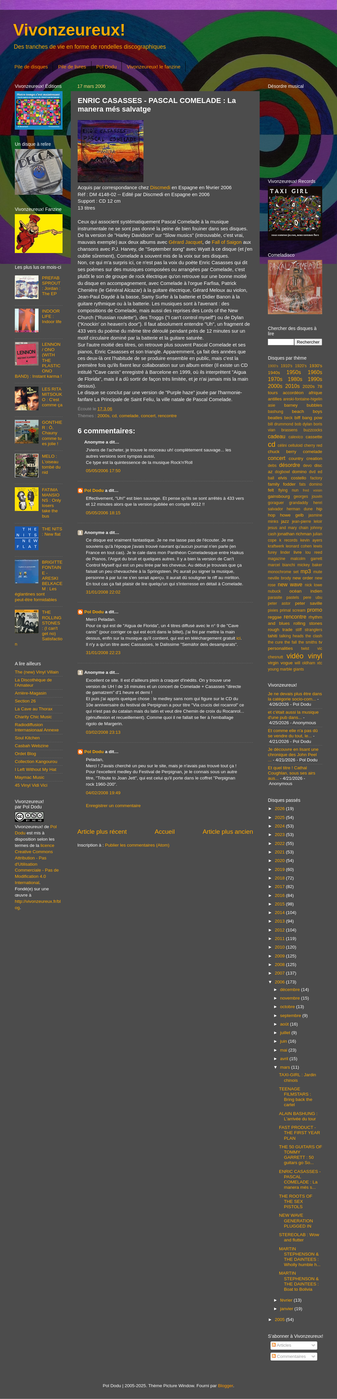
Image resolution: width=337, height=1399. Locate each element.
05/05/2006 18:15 (103, 512)
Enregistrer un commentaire (113, 805)
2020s (308, 386)
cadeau (276, 436)
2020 (280, 860)
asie (271, 405)
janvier (287, 1308)
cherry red (313, 445)
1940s (274, 372)
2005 (280, 1319)
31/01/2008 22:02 (103, 592)
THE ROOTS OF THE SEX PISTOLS (295, 1201)
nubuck (274, 591)
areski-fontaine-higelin (302, 399)
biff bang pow (308, 417)
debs (272, 465)
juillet (286, 1032)
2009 (280, 956)
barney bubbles (303, 405)
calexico (296, 437)
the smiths (307, 642)
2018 (280, 878)
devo (307, 465)
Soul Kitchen (27, 737)
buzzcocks (312, 430)
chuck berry (282, 451)
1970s (275, 379)
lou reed (313, 552)
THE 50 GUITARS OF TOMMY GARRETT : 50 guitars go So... (300, 1154)
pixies (273, 610)
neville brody (279, 578)
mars (285, 1067)
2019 (280, 869)
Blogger (225, 1385)
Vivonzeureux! (69, 30)
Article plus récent (102, 831)
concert (148, 415)
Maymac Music (29, 777)
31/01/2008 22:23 (103, 652)
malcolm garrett (306, 558)
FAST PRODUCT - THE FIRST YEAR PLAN (299, 1132)
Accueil (165, 831)
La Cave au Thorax (34, 708)
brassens (289, 430)
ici (238, 638)
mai (284, 1050)
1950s (293, 372)
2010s (292, 386)
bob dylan (303, 424)
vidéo (295, 656)
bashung (275, 411)
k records (288, 540)
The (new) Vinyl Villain (37, 672)
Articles (281, 1345)
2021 (280, 852)
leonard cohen (299, 546)
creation (314, 458)
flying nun (288, 490)
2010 (280, 947)
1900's (273, 366)
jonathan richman (294, 533)
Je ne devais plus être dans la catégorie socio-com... (295, 696)
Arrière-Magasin (30, 693)
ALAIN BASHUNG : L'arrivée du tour (298, 1116)
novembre (290, 998)
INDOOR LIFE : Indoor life (51, 316)
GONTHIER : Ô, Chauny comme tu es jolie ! (52, 433)
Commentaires (289, 1356)
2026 (280, 808)
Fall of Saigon (227, 242)
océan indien (305, 591)
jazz (285, 521)
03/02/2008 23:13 (103, 732)
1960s (315, 372)
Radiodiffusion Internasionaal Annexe (37, 727)
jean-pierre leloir (307, 521)
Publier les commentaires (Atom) (137, 845)
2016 (280, 895)
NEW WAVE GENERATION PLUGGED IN (296, 1220)
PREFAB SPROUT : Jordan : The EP (51, 285)
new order (303, 577)
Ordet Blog (25, 753)
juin (284, 1041)
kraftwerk (276, 546)
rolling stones (308, 623)
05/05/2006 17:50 (103, 470)
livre (298, 552)
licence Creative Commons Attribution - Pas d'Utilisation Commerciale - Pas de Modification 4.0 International (37, 864)
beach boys (307, 411)
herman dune (300, 509)
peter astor (279, 603)
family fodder (282, 484)
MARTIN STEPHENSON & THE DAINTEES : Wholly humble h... (300, 1256)
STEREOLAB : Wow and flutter (299, 1237)
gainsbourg (279, 496)
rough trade (280, 629)
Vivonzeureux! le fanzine (153, 66)
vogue (286, 662)
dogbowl (282, 472)
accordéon (293, 392)
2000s (103, 415)
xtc (319, 663)
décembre (290, 989)
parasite (275, 597)
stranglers (313, 629)
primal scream (292, 610)
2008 (280, 964)
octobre (288, 1006)
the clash (313, 636)
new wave (290, 584)
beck (288, 418)
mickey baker (310, 565)
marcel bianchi (281, 565)
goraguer (276, 502)
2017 (280, 886)
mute (317, 572)
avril (285, 1058)
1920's (300, 366)
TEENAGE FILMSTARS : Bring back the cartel (295, 1096)
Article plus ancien (228, 831)
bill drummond (280, 424)
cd (114, 415)
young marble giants (286, 669)
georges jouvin (308, 496)
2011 (280, 938)
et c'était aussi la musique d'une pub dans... (293, 715)
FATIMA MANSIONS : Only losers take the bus (51, 503)
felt (271, 490)
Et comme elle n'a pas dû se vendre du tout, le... (293, 733)
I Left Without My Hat (35, 769)
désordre (289, 465)
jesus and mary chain (288, 527)
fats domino (310, 484)
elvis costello (292, 477)
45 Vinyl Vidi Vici (31, 785)
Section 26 (25, 701)
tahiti (272, 635)
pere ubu (312, 597)
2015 (280, 904)
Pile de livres (72, 66)
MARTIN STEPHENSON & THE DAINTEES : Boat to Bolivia (299, 1281)
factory (316, 478)
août (285, 1024)
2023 (280, 834)
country (296, 458)
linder (285, 552)
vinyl (315, 656)
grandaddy (298, 502)
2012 (280, 930)
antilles (275, 398)
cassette (314, 436)
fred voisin (312, 490)
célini (282, 445)
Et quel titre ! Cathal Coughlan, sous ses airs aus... (291, 773)
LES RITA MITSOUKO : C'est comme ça (52, 397)
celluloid (295, 445)
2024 (280, 826)
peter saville (308, 603)
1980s (295, 379)
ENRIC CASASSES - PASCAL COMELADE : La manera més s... (300, 1179)
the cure (275, 642)
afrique (315, 392)
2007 (280, 973)
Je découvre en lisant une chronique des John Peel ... (293, 754)
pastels (292, 597)
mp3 (305, 571)
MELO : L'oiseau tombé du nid (51, 464)
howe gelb (292, 515)
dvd (312, 472)
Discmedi (160, 187)
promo (314, 610)
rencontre (167, 415)
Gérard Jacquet (185, 242)
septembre (291, 1015)
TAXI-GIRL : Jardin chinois (297, 1077)
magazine (276, 558)
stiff (299, 629)
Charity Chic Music (33, 716)
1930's (315, 365)
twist (305, 648)
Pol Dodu (106, 66)
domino (299, 471)
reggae (275, 617)
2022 (280, 843)
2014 (280, 912)
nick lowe (313, 585)
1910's (286, 366)
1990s (315, 379)
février (287, 1300)
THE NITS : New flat (52, 531)
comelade (129, 415)
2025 (280, 817)
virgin (273, 662)
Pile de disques (31, 66)
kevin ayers (311, 540)
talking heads (291, 636)
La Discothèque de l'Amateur (33, 682)
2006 (280, 981)
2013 (280, 921)
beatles (275, 417)
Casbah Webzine (32, 745)
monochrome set (283, 572)
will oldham (305, 663)
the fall (290, 642)
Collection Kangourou (36, 761)
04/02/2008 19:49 (103, 792)
